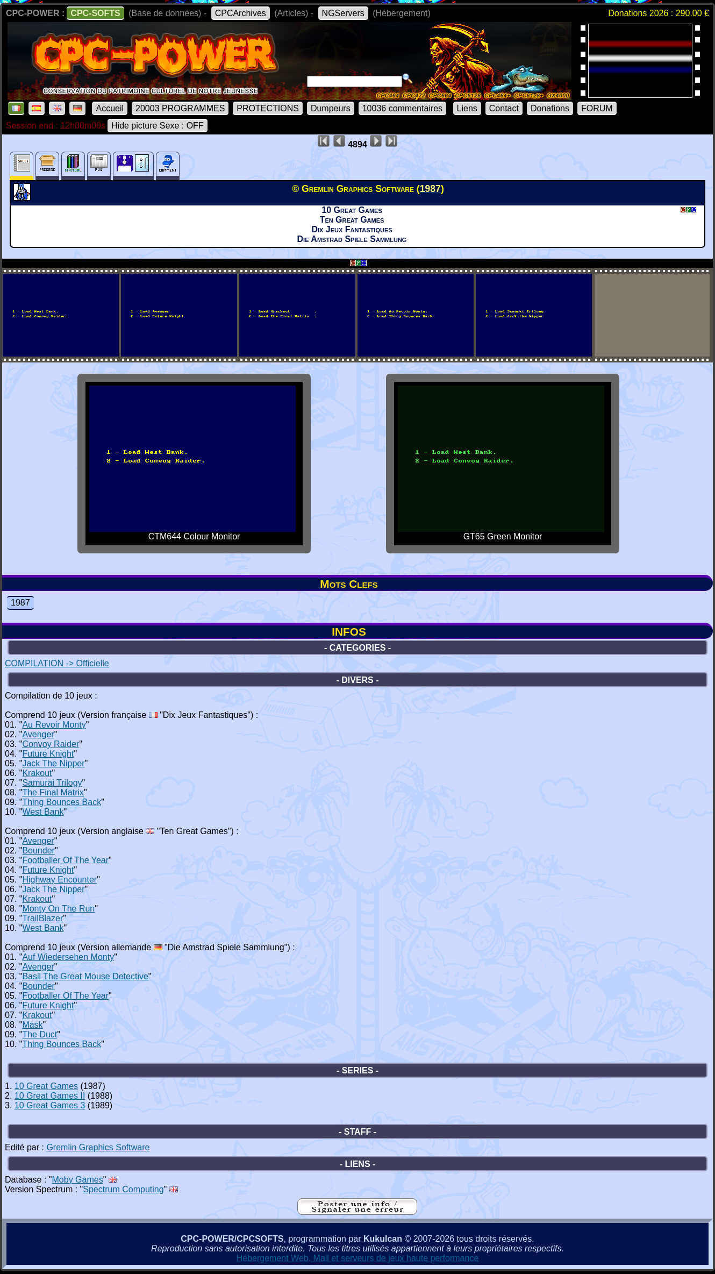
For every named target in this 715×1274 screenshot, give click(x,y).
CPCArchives (240, 13)
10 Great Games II (50, 1095)
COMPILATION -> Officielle (57, 663)
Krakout (37, 773)
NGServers (343, 13)
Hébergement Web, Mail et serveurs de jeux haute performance (358, 1258)
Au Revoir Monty (53, 724)
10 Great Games (46, 1086)
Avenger (38, 734)
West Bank (42, 811)
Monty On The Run (58, 908)
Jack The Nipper (53, 763)
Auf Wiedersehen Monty (68, 957)
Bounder (38, 850)
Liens (467, 108)
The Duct (39, 1034)
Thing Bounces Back (61, 802)
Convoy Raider (50, 744)
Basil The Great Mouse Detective (85, 976)
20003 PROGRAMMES (180, 108)
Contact (504, 108)
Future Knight (48, 753)
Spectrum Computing (123, 1189)
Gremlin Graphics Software (97, 1147)
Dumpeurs (331, 108)
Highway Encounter (59, 879)
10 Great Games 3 (50, 1105)
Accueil (110, 108)
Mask (32, 1024)
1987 (20, 602)
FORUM (597, 108)
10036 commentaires (402, 108)
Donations (550, 108)
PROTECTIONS (268, 108)
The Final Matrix (53, 792)
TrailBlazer (42, 918)
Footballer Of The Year (65, 860)
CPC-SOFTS (95, 13)
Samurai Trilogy (52, 782)
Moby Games (77, 1179)
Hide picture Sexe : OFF (157, 125)
